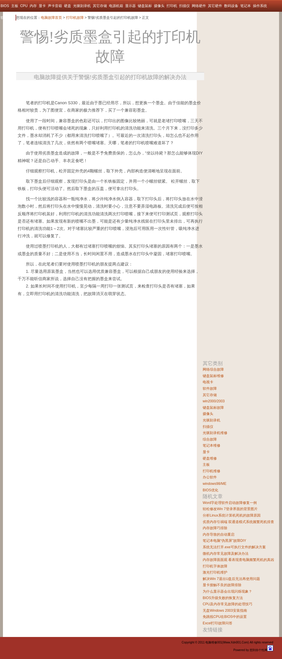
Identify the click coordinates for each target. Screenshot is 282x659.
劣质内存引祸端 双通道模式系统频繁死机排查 (238, 522)
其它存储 (100, 6)
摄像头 (159, 6)
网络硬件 (199, 6)
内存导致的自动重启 (218, 534)
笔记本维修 (211, 445)
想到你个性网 (258, 650)
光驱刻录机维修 (215, 433)
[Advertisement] (85, 326)
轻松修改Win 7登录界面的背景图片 (230, 509)
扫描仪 (184, 6)
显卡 (42, 6)
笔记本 (245, 6)
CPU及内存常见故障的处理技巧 (227, 604)
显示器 (130, 6)
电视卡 (208, 382)
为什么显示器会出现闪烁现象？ (227, 591)
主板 (14, 6)
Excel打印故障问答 (217, 623)
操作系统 (260, 6)
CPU (24, 6)
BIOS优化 (210, 490)
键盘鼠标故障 (213, 408)
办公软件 (210, 477)
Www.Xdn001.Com (235, 642)
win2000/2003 (214, 401)
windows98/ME (214, 484)
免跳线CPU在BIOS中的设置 (225, 617)
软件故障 (8, 18)
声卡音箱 (55, 6)
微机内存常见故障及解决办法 (226, 554)
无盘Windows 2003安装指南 (225, 610)
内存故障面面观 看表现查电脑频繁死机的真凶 (238, 560)
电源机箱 (116, 6)
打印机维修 (211, 471)
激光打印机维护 (215, 572)
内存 (33, 6)
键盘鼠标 (145, 6)
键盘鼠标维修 (213, 376)
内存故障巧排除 (215, 528)
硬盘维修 (210, 458)
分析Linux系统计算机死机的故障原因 (232, 515)
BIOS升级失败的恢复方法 (223, 598)
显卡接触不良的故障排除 (222, 585)
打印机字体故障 (215, 566)
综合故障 (210, 439)
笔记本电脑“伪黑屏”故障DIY (224, 541)
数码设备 (231, 6)
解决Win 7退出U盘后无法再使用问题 (231, 579)
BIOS (5, 6)
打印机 (172, 6)
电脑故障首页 (51, 18)
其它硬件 (215, 6)
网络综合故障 (213, 369)
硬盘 (67, 6)
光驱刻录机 (82, 6)
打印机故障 (75, 18)
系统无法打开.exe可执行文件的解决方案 (234, 547)
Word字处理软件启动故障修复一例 (230, 503)
